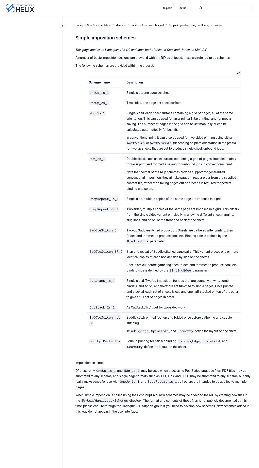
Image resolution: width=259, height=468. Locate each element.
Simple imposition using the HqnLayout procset (196, 25)
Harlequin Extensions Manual (147, 25)
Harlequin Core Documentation (92, 25)
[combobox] (224, 8)
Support (167, 8)
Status (182, 8)
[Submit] (200, 8)
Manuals (120, 25)
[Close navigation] (62, 26)
